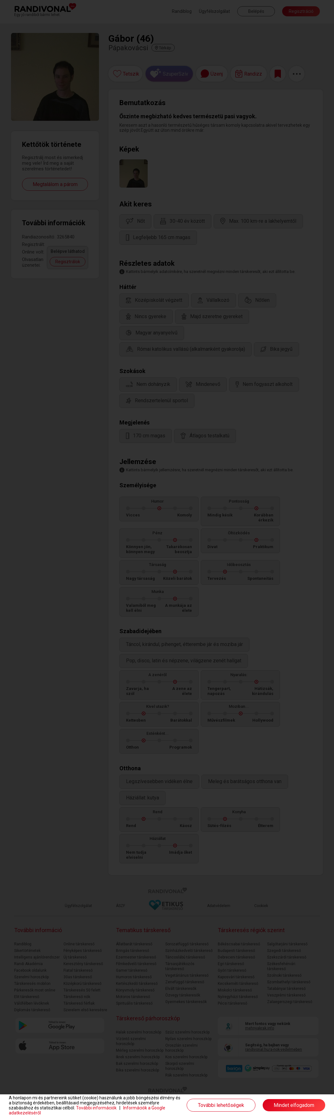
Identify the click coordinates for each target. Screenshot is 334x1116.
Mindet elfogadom (294, 1105)
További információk (96, 1107)
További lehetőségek (221, 1105)
